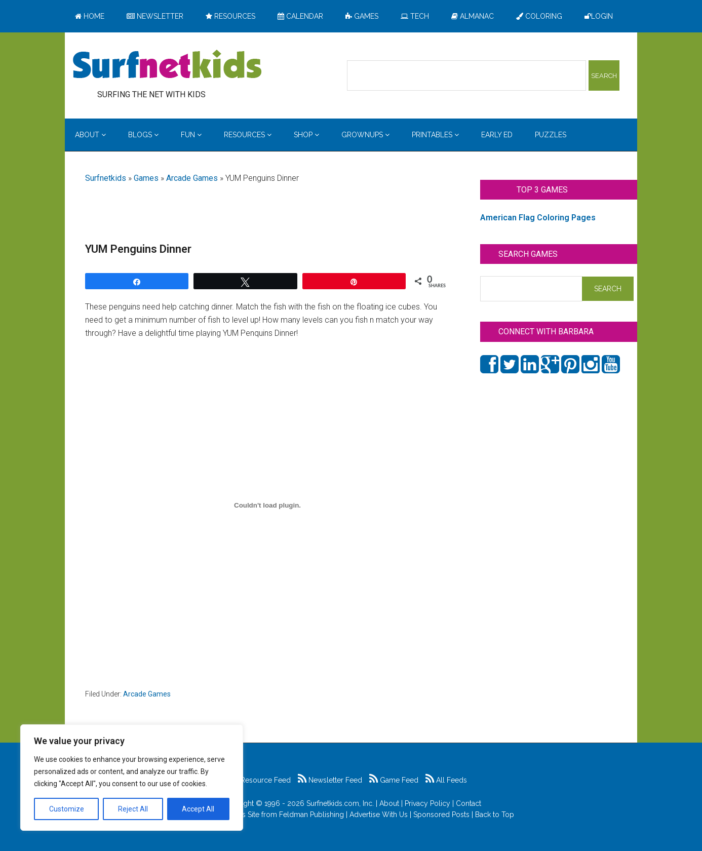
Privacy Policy (427, 803)
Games (146, 178)
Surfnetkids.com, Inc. (340, 803)
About (389, 803)
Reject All (133, 809)
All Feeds (446, 780)
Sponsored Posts (441, 814)
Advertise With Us (378, 814)
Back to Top (494, 814)
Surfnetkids (105, 178)
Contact (468, 803)
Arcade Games (192, 178)
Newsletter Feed (330, 780)
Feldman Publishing (311, 814)
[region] (131, 777)
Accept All (198, 809)
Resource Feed (260, 780)
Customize (66, 809)
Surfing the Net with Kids (167, 65)
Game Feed (393, 780)
